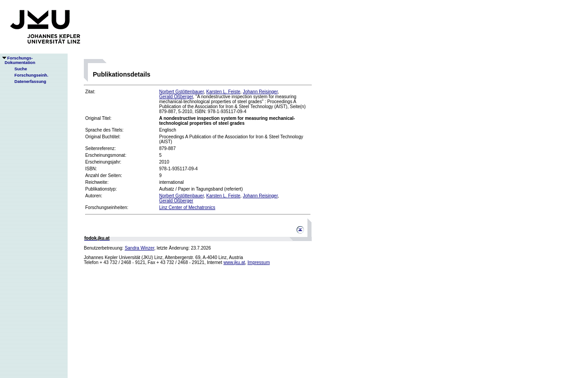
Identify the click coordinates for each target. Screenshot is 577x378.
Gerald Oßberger (176, 96)
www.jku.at (234, 262)
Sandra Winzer (140, 248)
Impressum (258, 262)
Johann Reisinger (260, 91)
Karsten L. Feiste (223, 91)
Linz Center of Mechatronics (187, 207)
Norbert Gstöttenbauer (181, 91)
